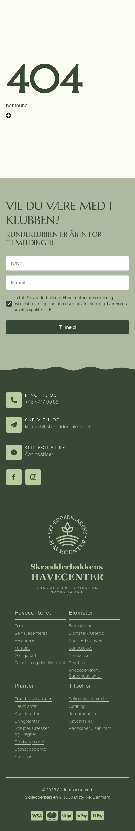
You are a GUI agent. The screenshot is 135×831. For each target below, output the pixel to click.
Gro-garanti (26, 655)
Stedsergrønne (29, 742)
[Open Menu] (125, 14)
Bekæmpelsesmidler (89, 699)
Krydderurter (27, 713)
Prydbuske (79, 655)
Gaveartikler (80, 721)
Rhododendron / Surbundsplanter (85, 673)
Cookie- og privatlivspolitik (40, 662)
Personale (24, 640)
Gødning (77, 706)
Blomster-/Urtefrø (86, 633)
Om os (21, 625)
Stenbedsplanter (31, 749)
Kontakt (22, 648)
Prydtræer (79, 662)
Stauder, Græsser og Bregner (32, 731)
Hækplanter (26, 706)
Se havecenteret (31, 633)
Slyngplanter (27, 721)
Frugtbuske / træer (33, 699)
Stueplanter (26, 756)
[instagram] (33, 477)
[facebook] (14, 477)
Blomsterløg (81, 625)
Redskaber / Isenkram (90, 728)
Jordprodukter (83, 713)
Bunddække (81, 648)
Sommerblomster (86, 640)
